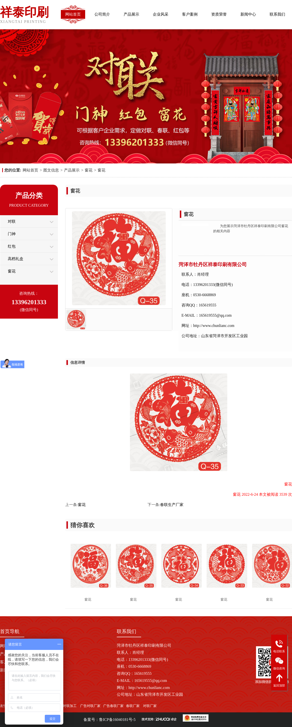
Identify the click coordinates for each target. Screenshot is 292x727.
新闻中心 (248, 14)
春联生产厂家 (171, 505)
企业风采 (160, 14)
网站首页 (73, 14)
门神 (12, 234)
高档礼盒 (15, 259)
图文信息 (51, 170)
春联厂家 (133, 706)
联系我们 (277, 14)
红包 (12, 246)
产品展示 (131, 14)
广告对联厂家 (90, 706)
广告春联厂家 (113, 706)
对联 (12, 221)
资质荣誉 (219, 14)
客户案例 (190, 14)
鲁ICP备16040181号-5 (117, 719)
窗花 (88, 170)
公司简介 (102, 14)
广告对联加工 (66, 706)
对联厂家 (150, 706)
